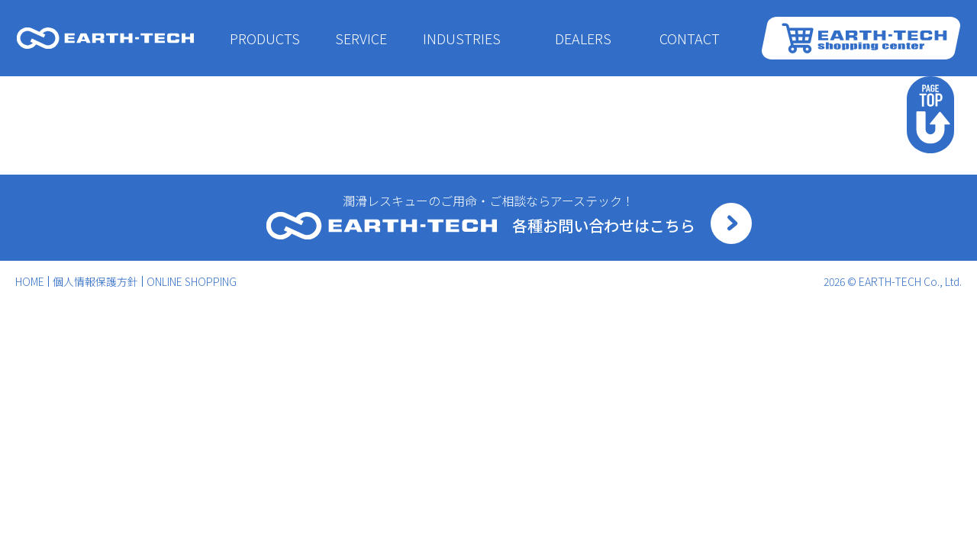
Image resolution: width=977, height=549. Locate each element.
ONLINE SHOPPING (192, 281)
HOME (29, 281)
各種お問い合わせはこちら (603, 225)
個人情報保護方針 (95, 281)
